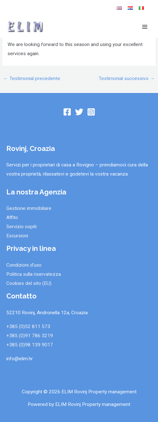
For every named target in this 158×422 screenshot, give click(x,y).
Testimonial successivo (127, 78)
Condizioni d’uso (24, 265)
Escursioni (17, 236)
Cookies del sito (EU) (28, 283)
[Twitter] (79, 112)
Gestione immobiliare (28, 208)
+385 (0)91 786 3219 (29, 335)
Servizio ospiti (21, 226)
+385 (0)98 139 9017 (29, 345)
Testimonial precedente (31, 78)
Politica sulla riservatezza (33, 274)
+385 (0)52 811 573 (28, 326)
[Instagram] (91, 112)
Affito (12, 217)
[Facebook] (67, 112)
